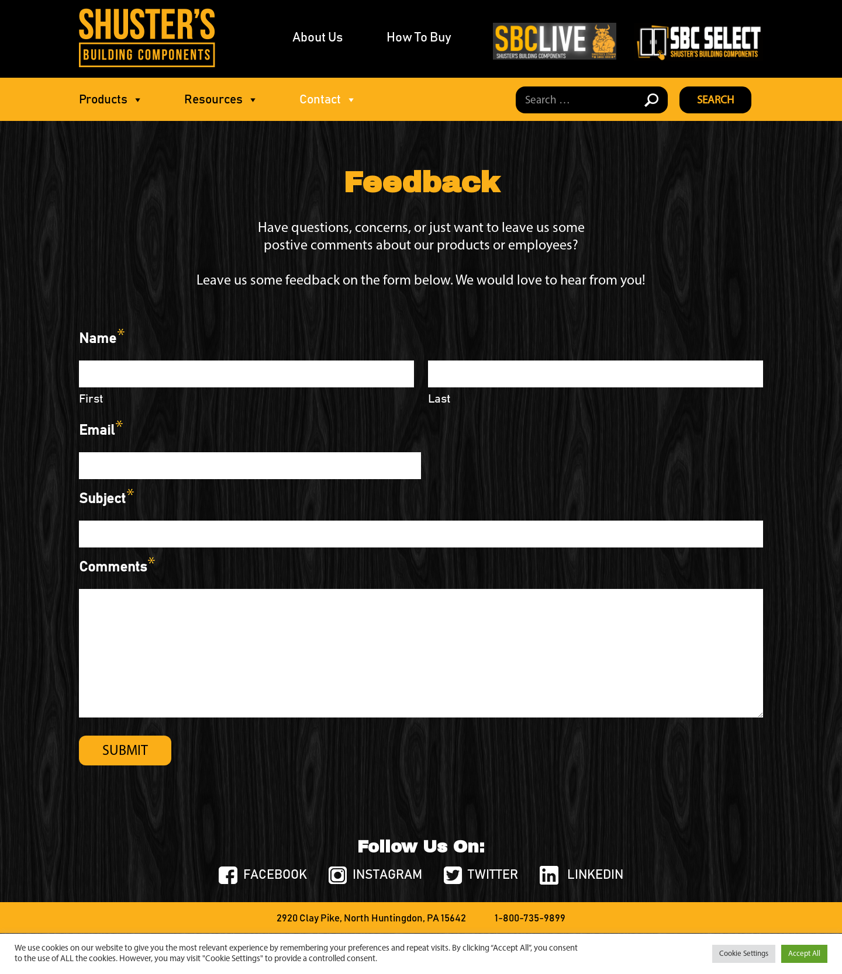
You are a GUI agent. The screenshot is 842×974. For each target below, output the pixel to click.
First (91, 399)
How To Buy (419, 38)
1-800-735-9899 (530, 919)
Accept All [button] (804, 954)
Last (439, 399)
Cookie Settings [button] (743, 954)
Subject (106, 503)
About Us (317, 38)
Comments (117, 571)
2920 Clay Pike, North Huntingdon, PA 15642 (371, 919)
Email (101, 434)
